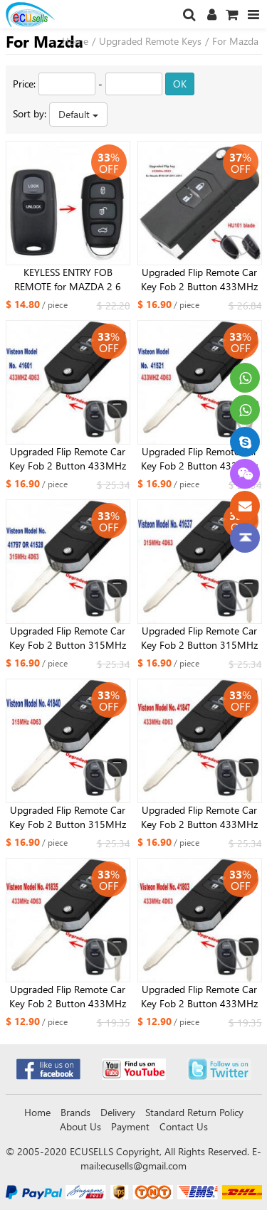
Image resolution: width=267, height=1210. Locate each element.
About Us (80, 1126)
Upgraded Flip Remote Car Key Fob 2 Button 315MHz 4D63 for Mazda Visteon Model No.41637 (199, 638)
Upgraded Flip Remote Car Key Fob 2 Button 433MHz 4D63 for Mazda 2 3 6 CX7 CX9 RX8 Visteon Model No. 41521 (200, 459)
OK (180, 83)
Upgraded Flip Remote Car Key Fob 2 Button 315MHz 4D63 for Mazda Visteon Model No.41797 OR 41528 (68, 638)
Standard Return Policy (194, 1112)
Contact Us (183, 1126)
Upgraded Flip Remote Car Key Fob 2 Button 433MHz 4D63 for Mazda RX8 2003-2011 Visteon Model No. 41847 (199, 817)
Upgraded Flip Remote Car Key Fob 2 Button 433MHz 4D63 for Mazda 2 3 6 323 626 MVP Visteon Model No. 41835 (67, 996)
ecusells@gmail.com (143, 1165)
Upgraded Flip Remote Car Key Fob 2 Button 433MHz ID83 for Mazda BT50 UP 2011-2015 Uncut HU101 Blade (199, 279)
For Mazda (235, 41)
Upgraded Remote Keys (150, 41)
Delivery (117, 1112)
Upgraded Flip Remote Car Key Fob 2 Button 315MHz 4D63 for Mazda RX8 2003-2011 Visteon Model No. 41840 (67, 817)
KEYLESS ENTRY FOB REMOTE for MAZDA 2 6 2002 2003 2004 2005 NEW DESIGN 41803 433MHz (68, 279)
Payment (130, 1126)
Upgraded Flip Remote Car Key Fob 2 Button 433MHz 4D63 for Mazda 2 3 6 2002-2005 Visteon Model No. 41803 (199, 996)
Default (78, 114)
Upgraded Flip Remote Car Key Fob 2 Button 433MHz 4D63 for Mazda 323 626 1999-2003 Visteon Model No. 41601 (67, 459)
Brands (75, 1112)
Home (75, 41)
